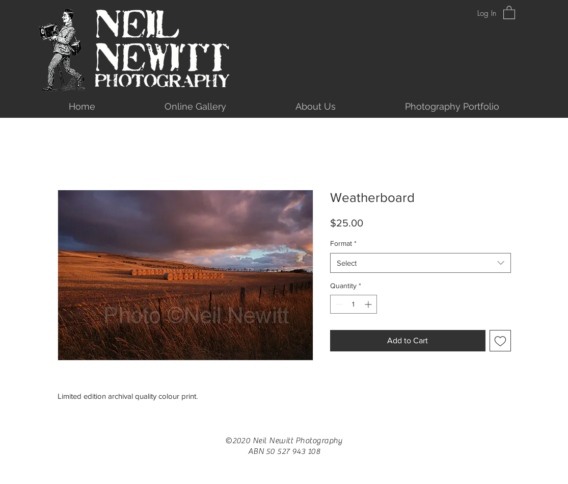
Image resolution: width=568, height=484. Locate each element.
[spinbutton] (353, 304)
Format (343, 243)
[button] (509, 12)
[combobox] (420, 263)
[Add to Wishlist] (500, 340)
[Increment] (369, 304)
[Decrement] (338, 304)
